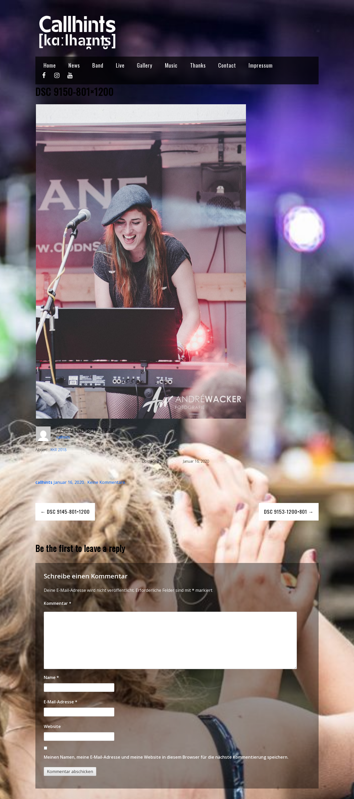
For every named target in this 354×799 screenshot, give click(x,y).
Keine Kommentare (106, 482)
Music (171, 65)
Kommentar (57, 603)
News (74, 65)
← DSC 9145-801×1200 (65, 511)
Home (50, 65)
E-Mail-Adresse (60, 702)
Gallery (144, 65)
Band (97, 65)
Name (51, 677)
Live (120, 65)
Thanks (198, 65)
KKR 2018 (58, 449)
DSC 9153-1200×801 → (289, 511)
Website (52, 726)
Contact (227, 65)
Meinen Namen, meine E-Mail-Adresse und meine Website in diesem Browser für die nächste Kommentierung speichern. (166, 757)
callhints (63, 437)
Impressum (261, 65)
